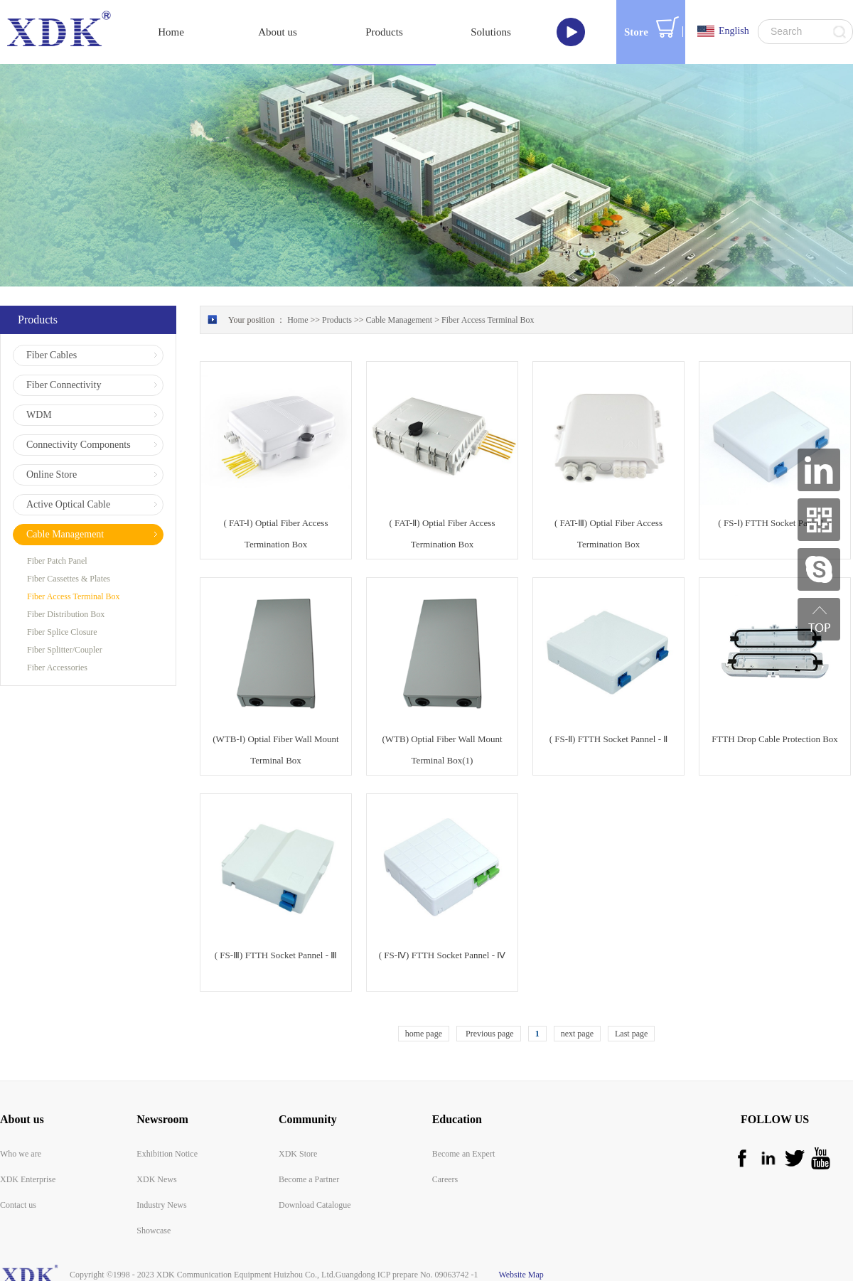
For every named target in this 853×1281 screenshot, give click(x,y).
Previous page (488, 1034)
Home (171, 32)
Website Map (519, 1275)
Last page (631, 1034)
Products (337, 320)
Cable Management (399, 320)
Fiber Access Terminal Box (488, 320)
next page (577, 1034)
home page (423, 1034)
